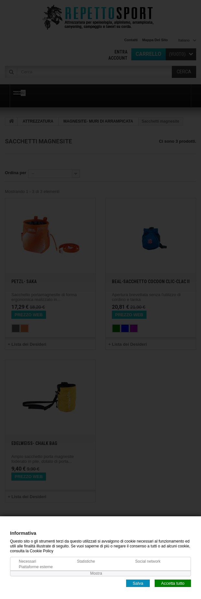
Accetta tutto (172, 583)
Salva (138, 583)
